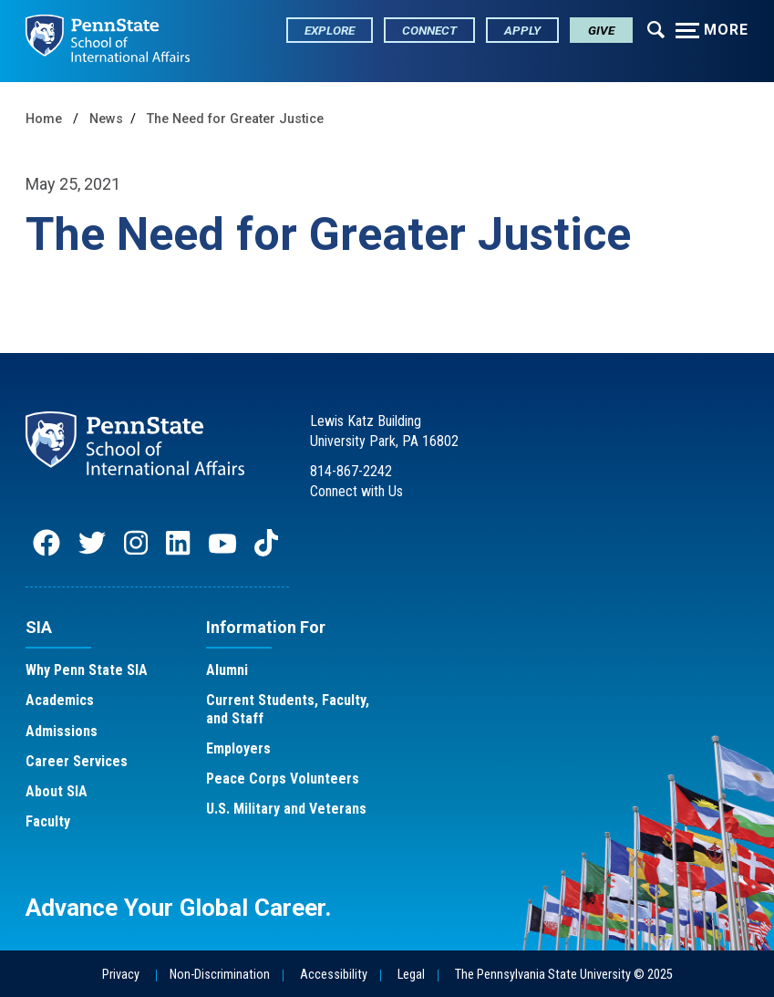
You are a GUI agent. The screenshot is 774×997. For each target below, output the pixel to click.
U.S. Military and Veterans (286, 808)
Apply (522, 30)
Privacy (120, 974)
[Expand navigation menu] (656, 28)
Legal (411, 974)
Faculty (48, 821)
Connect (429, 30)
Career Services (77, 761)
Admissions (62, 731)
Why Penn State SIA (87, 670)
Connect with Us (356, 491)
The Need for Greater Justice (235, 119)
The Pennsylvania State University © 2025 (564, 974)
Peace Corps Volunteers (282, 778)
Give (601, 30)
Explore (329, 30)
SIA (39, 627)
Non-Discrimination (220, 974)
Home (44, 119)
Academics (60, 700)
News (106, 119)
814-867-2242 (351, 471)
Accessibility (333, 974)
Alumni (227, 670)
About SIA (57, 791)
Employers (238, 748)
